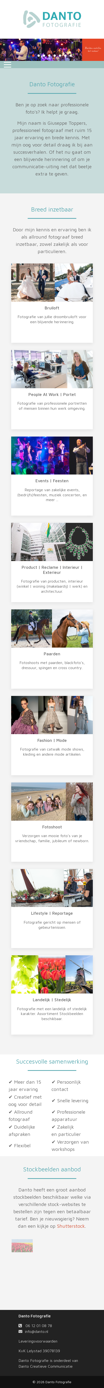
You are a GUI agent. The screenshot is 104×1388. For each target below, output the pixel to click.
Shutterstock (71, 1226)
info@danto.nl (36, 1331)
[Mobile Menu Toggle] (7, 64)
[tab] (33, 55)
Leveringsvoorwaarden (37, 1341)
